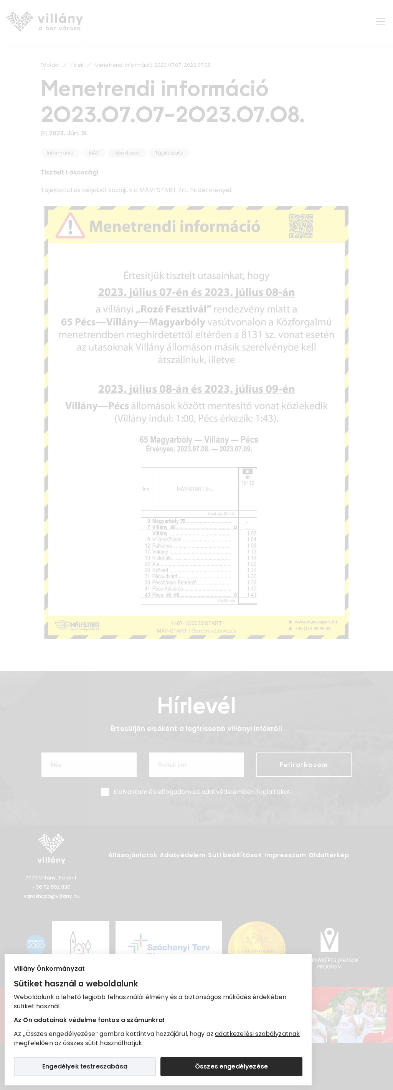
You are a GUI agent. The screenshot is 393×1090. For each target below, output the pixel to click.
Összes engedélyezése (231, 1066)
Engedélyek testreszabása (84, 1066)
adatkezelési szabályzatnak (257, 1033)
